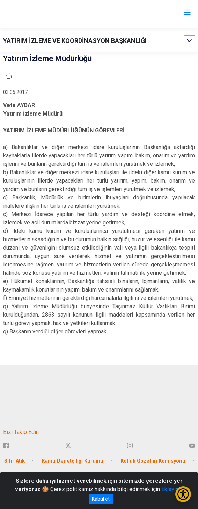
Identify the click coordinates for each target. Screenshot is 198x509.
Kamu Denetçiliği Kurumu (72, 461)
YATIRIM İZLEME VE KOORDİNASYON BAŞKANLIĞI (75, 40)
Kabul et (101, 499)
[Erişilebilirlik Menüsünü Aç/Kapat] (183, 494)
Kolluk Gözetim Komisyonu (152, 461)
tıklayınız (172, 489)
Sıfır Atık (14, 461)
